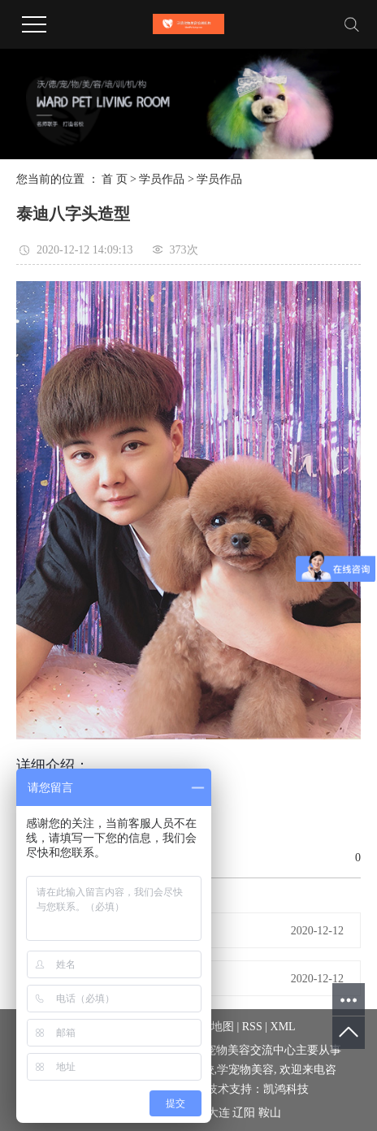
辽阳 (243, 1113)
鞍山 (269, 1113)
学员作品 (161, 179)
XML (283, 1026)
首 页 (115, 179)
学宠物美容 (245, 1070)
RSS (252, 1026)
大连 (218, 1113)
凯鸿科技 (286, 1089)
